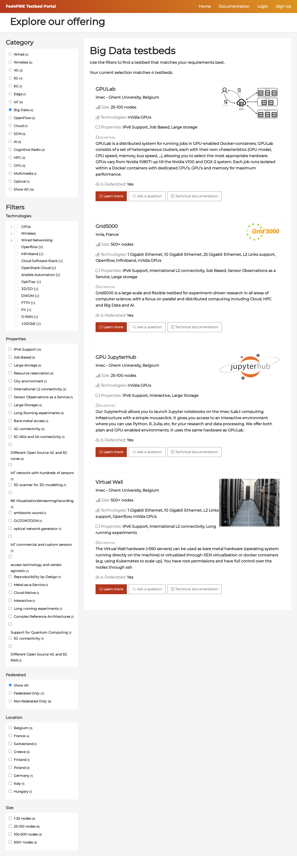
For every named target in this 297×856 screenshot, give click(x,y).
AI (17, 142)
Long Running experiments (39, 413)
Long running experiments (38, 608)
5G (18, 78)
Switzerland (25, 744)
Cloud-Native (26, 593)
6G (18, 86)
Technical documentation (194, 196)
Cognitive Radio (29, 150)
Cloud (21, 126)
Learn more (111, 196)
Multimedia (25, 173)
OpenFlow (24, 118)
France (21, 736)
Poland (22, 768)
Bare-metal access (31, 421)
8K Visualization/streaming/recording (42, 504)
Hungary (23, 791)
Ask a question (147, 196)
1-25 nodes (24, 818)
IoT (18, 102)
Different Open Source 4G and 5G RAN (39, 657)
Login (262, 6)
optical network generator (37, 529)
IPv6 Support (27, 349)
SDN (20, 134)
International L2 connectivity (40, 389)
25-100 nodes (27, 826)
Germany (23, 775)
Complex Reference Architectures (44, 616)
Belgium (23, 728)
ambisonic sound (30, 513)
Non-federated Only (32, 701)
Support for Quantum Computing (41, 632)
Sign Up (283, 6)
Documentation (234, 6)
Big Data (23, 110)
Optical (22, 181)
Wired (21, 54)
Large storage (27, 365)
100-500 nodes (28, 834)
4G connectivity (29, 429)
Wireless (23, 62)
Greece (22, 752)
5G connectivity (29, 638)
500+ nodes (25, 842)
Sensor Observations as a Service (43, 397)
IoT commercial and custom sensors (41, 547)
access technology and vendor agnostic (36, 568)
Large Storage (28, 405)
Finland (22, 760)
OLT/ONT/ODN (28, 521)
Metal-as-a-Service (31, 585)
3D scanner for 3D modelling (40, 485)
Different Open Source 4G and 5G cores (39, 456)
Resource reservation (34, 373)
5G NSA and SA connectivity (39, 437)
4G (18, 70)
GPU (20, 165)
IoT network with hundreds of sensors (42, 476)
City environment (30, 381)
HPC (19, 157)
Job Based (24, 357)
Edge (20, 94)
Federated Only (29, 693)
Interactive (24, 601)
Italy (19, 783)
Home (205, 6)
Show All (24, 189)
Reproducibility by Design (37, 577)
